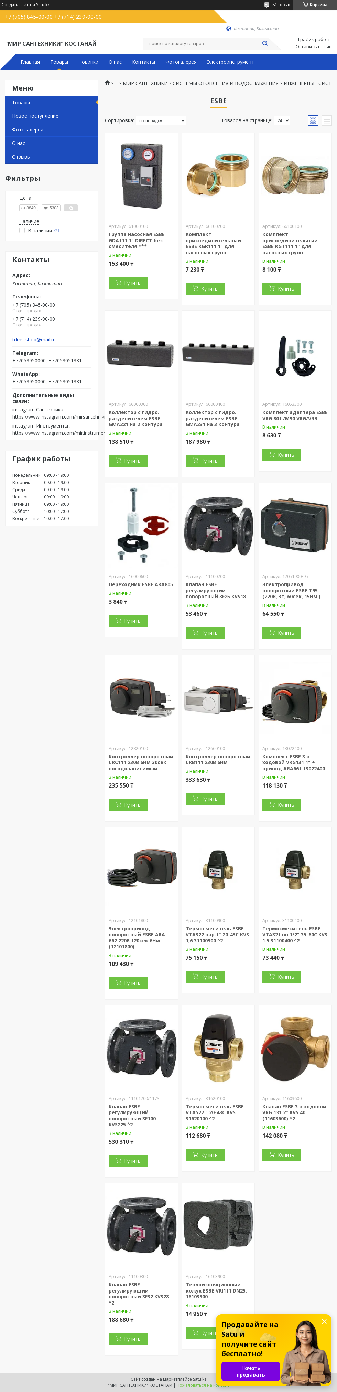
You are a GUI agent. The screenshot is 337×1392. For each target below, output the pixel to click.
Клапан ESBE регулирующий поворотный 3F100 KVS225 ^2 (132, 1115)
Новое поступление (35, 116)
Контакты (143, 62)
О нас (115, 62)
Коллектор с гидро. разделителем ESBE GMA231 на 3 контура (213, 418)
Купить (132, 283)
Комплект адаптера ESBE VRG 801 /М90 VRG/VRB (295, 415)
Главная (30, 62)
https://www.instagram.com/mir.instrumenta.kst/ (66, 433)
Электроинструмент (230, 62)
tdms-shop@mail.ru (34, 340)
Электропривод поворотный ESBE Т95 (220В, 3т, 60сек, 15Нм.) (291, 590)
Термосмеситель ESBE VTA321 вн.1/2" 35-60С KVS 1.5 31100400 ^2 (294, 934)
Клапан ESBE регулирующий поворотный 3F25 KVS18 (216, 590)
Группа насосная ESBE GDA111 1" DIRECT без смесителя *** (137, 240)
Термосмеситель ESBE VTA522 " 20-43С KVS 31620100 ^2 (215, 1112)
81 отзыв (281, 5)
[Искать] (265, 44)
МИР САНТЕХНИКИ (145, 83)
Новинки (88, 62)
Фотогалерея (181, 62)
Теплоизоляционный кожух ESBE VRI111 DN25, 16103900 (216, 1290)
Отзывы (21, 157)
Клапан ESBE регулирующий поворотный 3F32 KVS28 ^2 (139, 1293)
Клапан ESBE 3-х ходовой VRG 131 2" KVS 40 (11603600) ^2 (294, 1112)
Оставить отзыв (314, 46)
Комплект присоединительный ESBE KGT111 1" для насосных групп (290, 243)
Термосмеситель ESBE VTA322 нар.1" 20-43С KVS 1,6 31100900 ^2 (217, 934)
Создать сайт (15, 4)
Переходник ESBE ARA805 (141, 584)
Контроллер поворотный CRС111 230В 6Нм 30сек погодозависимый (141, 762)
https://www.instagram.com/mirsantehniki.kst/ (63, 416)
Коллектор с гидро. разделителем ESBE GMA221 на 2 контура (136, 418)
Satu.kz (199, 1379)
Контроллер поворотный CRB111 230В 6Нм (218, 759)
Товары (59, 62)
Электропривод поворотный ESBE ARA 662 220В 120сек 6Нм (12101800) (137, 937)
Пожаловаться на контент (203, 1385)
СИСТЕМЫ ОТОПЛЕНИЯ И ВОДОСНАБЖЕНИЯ (226, 83)
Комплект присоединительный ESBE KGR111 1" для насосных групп (213, 243)
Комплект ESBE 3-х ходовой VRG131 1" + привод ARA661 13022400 (293, 762)
